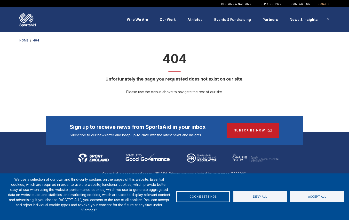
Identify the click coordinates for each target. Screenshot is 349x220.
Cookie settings (203, 196)
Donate (323, 3)
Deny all (260, 196)
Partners (270, 19)
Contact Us (300, 3)
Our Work (168, 19)
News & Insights (304, 19)
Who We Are (137, 19)
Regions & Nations (236, 3)
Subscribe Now (249, 130)
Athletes (195, 19)
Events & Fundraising (232, 19)
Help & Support (271, 3)
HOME (23, 40)
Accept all (317, 196)
